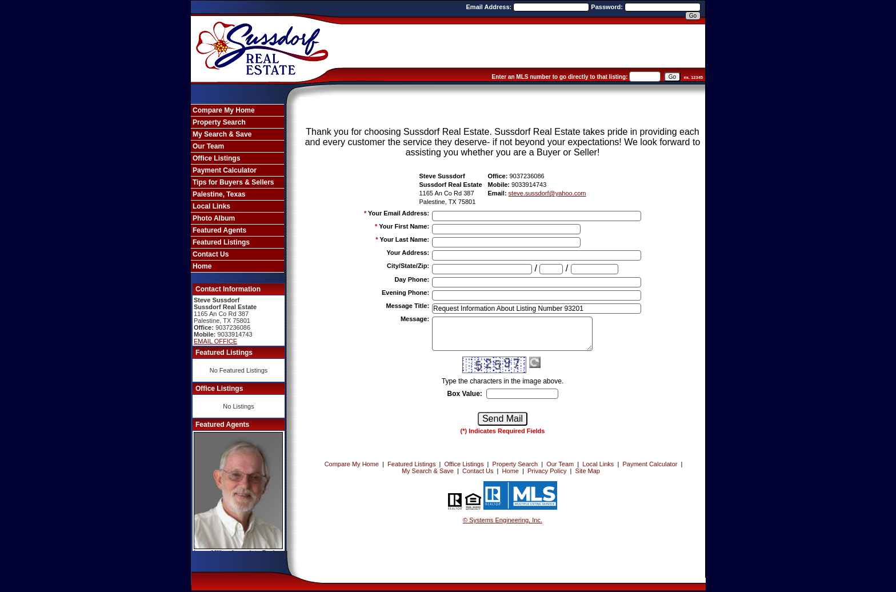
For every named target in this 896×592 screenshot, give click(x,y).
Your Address (407, 252)
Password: (608, 6)
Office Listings (216, 158)
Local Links (211, 206)
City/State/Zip (408, 265)
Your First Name (404, 226)
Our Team (208, 146)
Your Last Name (404, 239)
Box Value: (464, 394)
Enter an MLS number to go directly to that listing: (560, 77)
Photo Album (214, 218)
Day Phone (412, 279)
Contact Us (211, 254)
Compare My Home (224, 110)
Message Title (407, 305)
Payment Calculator (225, 170)
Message (415, 318)
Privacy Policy (546, 470)
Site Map (587, 470)
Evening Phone (405, 292)
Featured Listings (221, 242)
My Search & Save (222, 134)
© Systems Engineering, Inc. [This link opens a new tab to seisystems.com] (502, 520)
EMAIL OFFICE (215, 341)
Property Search (219, 122)
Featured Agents (219, 230)
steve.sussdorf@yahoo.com (547, 193)
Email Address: (490, 6)
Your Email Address (398, 213)
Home (202, 266)
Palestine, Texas (219, 194)
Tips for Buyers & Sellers (233, 182)
